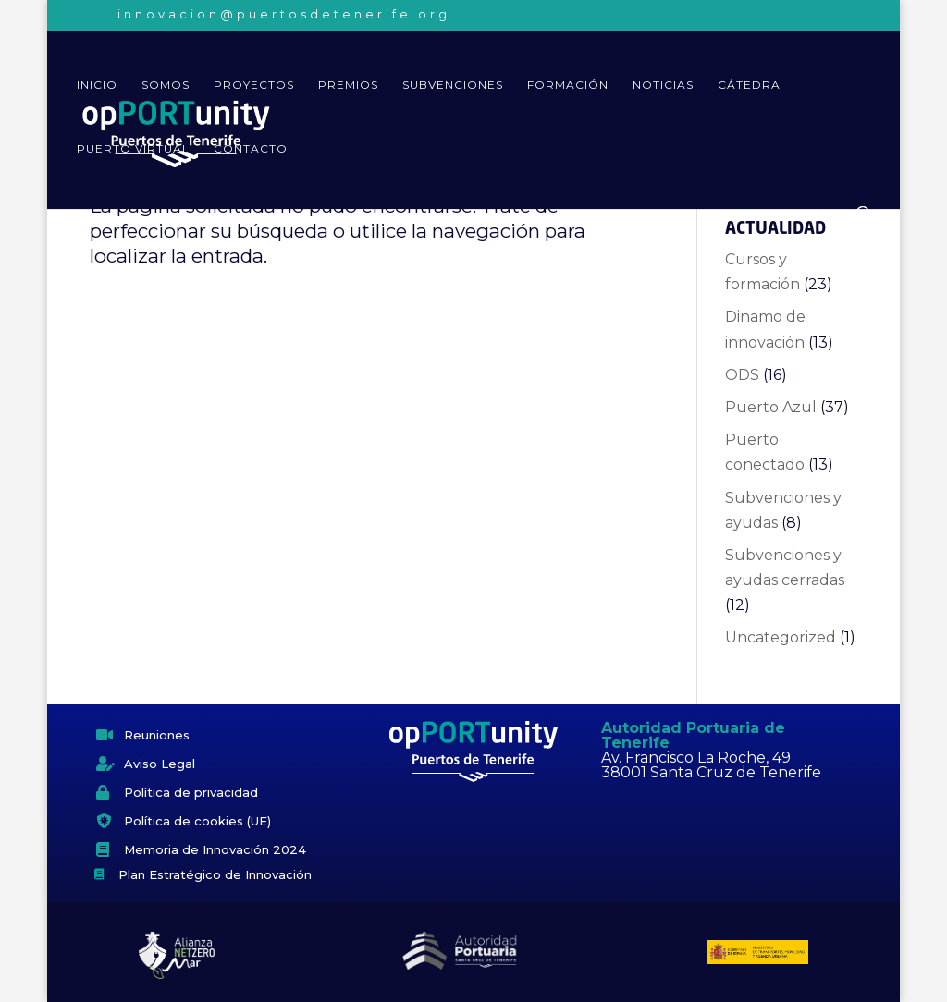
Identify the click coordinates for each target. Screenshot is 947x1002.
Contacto (251, 148)
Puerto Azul (771, 407)
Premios (348, 85)
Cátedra (749, 85)
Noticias (663, 85)
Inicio (97, 85)
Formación (568, 85)
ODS (742, 375)
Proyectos (254, 85)
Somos (165, 85)
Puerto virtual (133, 148)
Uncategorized (780, 637)
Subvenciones (452, 85)
